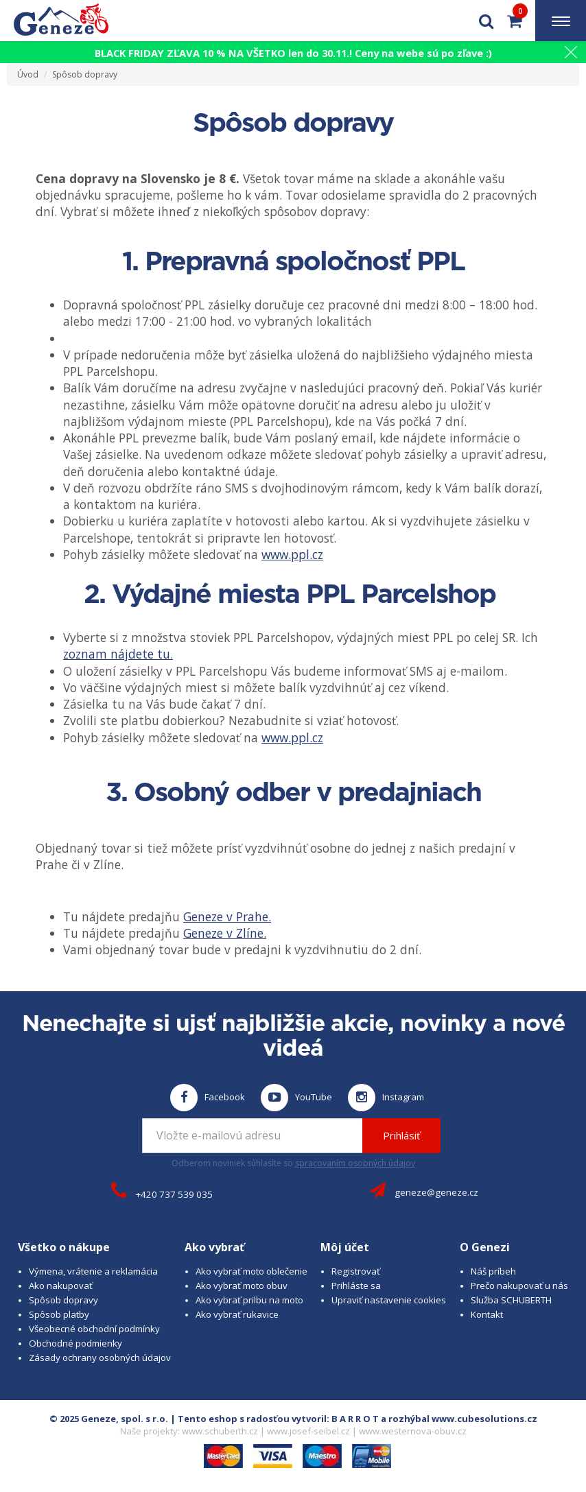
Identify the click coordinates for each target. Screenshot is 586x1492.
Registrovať (355, 1271)
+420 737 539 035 (174, 1194)
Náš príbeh (493, 1271)
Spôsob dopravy (84, 74)
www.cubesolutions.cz (484, 1418)
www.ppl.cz (292, 554)
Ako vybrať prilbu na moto (249, 1300)
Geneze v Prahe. (227, 916)
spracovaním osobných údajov (355, 1163)
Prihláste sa (356, 1285)
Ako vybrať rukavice (237, 1314)
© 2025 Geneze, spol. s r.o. (108, 1418)
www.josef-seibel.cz (308, 1431)
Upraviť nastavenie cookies (388, 1300)
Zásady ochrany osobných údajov (100, 1357)
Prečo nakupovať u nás (519, 1285)
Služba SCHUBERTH (511, 1300)
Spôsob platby (59, 1314)
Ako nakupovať (61, 1285)
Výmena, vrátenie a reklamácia (93, 1271)
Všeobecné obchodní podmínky (94, 1329)
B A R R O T (355, 1418)
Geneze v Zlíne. (224, 933)
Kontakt (487, 1314)
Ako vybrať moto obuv (242, 1285)
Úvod (27, 74)
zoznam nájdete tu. (118, 654)
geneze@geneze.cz (436, 1192)
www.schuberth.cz (220, 1431)
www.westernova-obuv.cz (413, 1431)
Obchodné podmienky (75, 1343)
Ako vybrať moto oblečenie (251, 1271)
